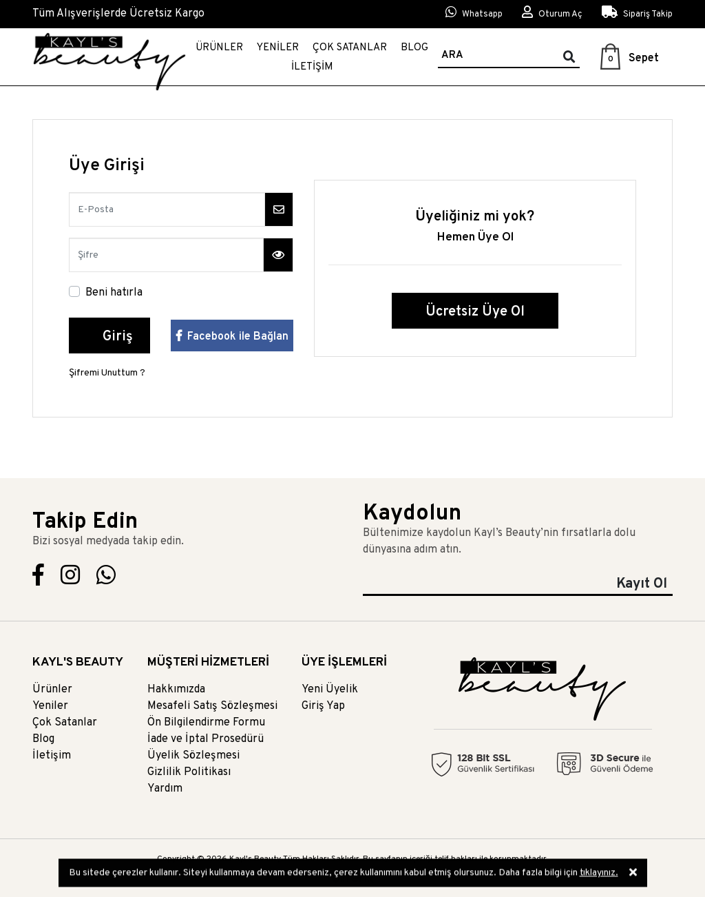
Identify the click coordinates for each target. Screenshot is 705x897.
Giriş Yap (323, 706)
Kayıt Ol (641, 584)
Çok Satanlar (350, 47)
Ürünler (219, 47)
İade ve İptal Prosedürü (205, 739)
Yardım (164, 789)
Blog (414, 47)
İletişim (312, 67)
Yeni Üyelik (330, 690)
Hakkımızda (176, 690)
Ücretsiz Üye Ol (475, 312)
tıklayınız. (599, 874)
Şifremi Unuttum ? (107, 373)
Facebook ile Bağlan (232, 337)
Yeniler (278, 47)
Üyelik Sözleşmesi (193, 756)
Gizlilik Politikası (189, 772)
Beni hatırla (114, 293)
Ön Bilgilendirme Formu (206, 723)
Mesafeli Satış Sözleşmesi (212, 706)
